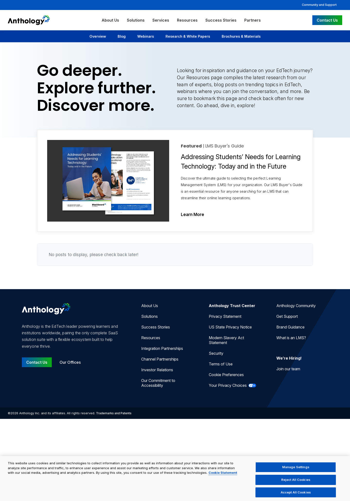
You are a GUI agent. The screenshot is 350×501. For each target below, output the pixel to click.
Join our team (288, 368)
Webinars (145, 36)
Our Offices (70, 362)
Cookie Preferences (226, 374)
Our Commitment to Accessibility (158, 383)
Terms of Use (221, 364)
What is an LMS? (291, 337)
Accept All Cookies (296, 494)
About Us (110, 20)
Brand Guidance (290, 327)
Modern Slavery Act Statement (226, 340)
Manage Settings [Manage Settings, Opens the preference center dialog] (295, 469)
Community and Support (319, 5)
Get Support (287, 316)
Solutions (136, 20)
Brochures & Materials (241, 36)
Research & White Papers (188, 36)
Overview (97, 36)
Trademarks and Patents (113, 413)
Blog (122, 36)
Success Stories (220, 20)
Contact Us (327, 20)
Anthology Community (296, 305)
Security (216, 353)
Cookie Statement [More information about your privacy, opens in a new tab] (223, 474)
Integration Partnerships (162, 348)
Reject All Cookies (295, 481)
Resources (187, 20)
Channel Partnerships (159, 359)
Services (160, 20)
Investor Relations (157, 369)
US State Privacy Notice (230, 327)
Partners (252, 20)
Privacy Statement (225, 316)
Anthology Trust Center (232, 305)
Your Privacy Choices (232, 385)
